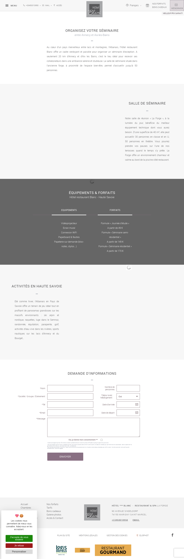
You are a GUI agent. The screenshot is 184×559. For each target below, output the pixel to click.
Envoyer (65, 456)
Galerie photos (54, 514)
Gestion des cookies (117, 535)
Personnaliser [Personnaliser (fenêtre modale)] (19, 551)
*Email (42, 412)
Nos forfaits (150, 3)
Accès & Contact (55, 518)
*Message (40, 418)
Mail (46, 5)
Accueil (24, 504)
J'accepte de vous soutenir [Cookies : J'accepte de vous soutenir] (19, 538)
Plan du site (63, 535)
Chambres (26, 507)
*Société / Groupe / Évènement (31, 396)
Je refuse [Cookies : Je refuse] (19, 545)
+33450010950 (30, 5)
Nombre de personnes (110, 388)
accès (57, 5)
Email (136, 520)
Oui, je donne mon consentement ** (83, 440)
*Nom (42, 388)
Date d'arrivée (108, 404)
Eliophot (144, 535)
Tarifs (49, 507)
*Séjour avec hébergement (106, 396)
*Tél (43, 404)
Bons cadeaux (151, 7)
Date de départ (108, 412)
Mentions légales (59, 448)
